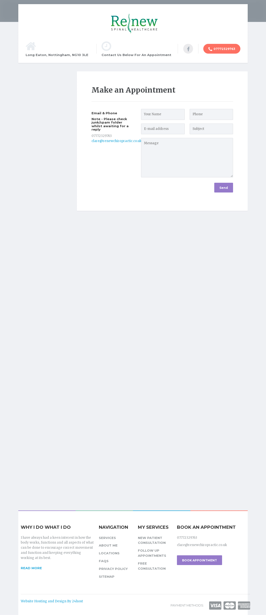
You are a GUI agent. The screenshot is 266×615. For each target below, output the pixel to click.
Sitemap (106, 576)
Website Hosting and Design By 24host (52, 601)
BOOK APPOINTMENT (199, 560)
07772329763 (221, 49)
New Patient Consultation (152, 540)
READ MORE (31, 568)
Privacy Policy (113, 569)
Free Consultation (152, 565)
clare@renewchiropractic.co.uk (117, 141)
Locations (109, 553)
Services (107, 538)
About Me (108, 545)
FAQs (104, 561)
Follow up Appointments (152, 552)
